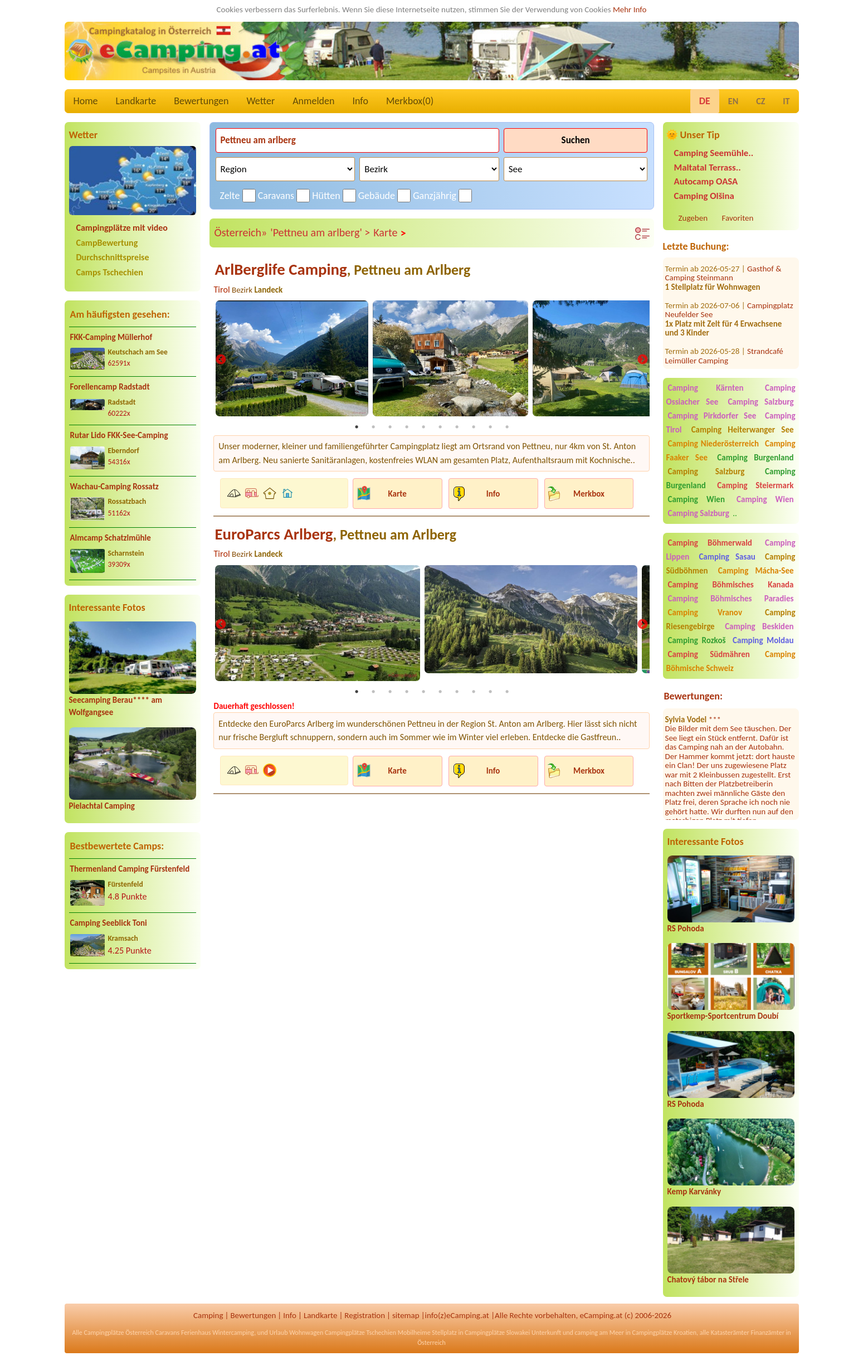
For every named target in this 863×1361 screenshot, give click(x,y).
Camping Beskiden (759, 626)
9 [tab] (490, 426)
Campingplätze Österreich (119, 1332)
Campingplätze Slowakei (497, 1332)
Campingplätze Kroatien (664, 1332)
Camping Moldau (763, 640)
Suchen (576, 140)
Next (642, 360)
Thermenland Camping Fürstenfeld (130, 869)
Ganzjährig (434, 195)
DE (704, 101)
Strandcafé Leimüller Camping (724, 337)
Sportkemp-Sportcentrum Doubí (723, 1016)
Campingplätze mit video (122, 227)
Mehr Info (630, 9)
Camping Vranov (705, 612)
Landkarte (136, 101)
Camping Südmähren (709, 654)
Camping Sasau (727, 557)
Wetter (261, 101)
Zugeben (693, 218)
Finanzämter (767, 1332)
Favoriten (738, 218)
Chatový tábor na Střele (708, 1280)
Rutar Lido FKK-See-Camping (119, 435)
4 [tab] (406, 426)
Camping (208, 1315)
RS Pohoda (685, 928)
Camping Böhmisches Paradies (731, 599)
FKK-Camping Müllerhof (111, 337)
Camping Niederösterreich (713, 444)
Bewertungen (201, 101)
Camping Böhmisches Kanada (731, 585)
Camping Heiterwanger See (742, 430)
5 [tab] (423, 426)
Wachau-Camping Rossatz (114, 487)
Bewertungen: (693, 696)
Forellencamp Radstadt (110, 387)
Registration (364, 1315)
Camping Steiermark (755, 485)
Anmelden (313, 101)
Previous (220, 360)
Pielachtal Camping (102, 806)
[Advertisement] (133, 1065)
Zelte (230, 195)
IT (786, 101)
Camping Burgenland (755, 458)
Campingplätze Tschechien (360, 1332)
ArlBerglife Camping (342, 269)
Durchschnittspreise (112, 257)
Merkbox (588, 493)
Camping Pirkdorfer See (712, 416)
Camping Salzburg (760, 402)
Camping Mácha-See (756, 571)
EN (733, 101)
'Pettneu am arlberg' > (320, 232)
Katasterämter (730, 1332)
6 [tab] (440, 426)
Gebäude (376, 195)
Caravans (276, 195)
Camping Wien (696, 499)
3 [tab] (390, 426)
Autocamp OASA (706, 181)
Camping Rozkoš (697, 640)
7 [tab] (456, 426)
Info (360, 101)
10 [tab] (507, 426)
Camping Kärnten (706, 388)
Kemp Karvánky (694, 1192)
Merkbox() (409, 101)
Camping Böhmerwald (710, 543)
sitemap (406, 1315)
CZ (760, 101)
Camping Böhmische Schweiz (731, 661)
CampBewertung (107, 242)
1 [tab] (356, 426)
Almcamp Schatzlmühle (110, 538)
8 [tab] (473, 426)
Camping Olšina (704, 196)
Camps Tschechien (109, 272)
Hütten (326, 195)
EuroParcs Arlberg (335, 534)
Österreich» (240, 232)
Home (86, 101)
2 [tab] (373, 426)
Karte (390, 233)
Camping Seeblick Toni (108, 923)
